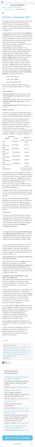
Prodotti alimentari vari (16, 352)
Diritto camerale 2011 (16, 17)
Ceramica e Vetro (7, 349)
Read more (24, 387)
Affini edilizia (26, 347)
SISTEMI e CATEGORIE (15, 7)
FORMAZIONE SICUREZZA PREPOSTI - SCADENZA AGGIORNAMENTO (16, 427)
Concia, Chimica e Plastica (18, 349)
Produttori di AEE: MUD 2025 (13, 390)
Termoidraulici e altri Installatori (19, 354)
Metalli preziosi (18, 350)
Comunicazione (9, 9)
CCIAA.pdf (5, 340)
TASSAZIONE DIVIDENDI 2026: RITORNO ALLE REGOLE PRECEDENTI (16, 378)
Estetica (8, 354)
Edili (23, 352)
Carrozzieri (12, 347)
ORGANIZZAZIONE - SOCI (9, 356)
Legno (12, 350)
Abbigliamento (7, 350)
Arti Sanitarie (6, 352)
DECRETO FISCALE (10, 401)
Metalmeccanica (26, 350)
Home (4, 7)
